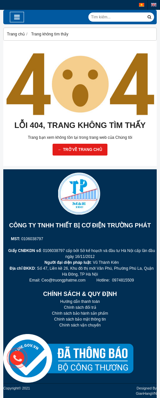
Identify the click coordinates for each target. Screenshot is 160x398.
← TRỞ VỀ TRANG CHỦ (80, 149)
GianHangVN (146, 393)
